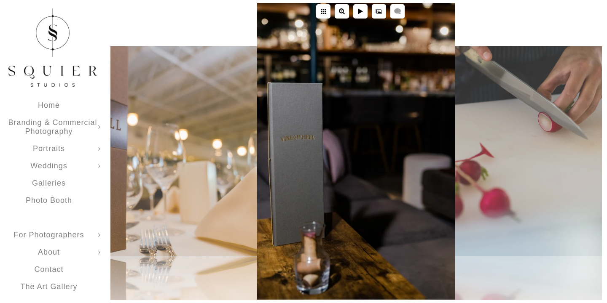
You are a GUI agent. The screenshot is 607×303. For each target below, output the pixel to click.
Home (49, 105)
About (49, 252)
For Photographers (48, 235)
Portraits (49, 148)
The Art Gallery (48, 286)
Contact (48, 269)
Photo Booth (49, 200)
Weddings (48, 166)
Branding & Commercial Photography (52, 127)
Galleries (49, 183)
